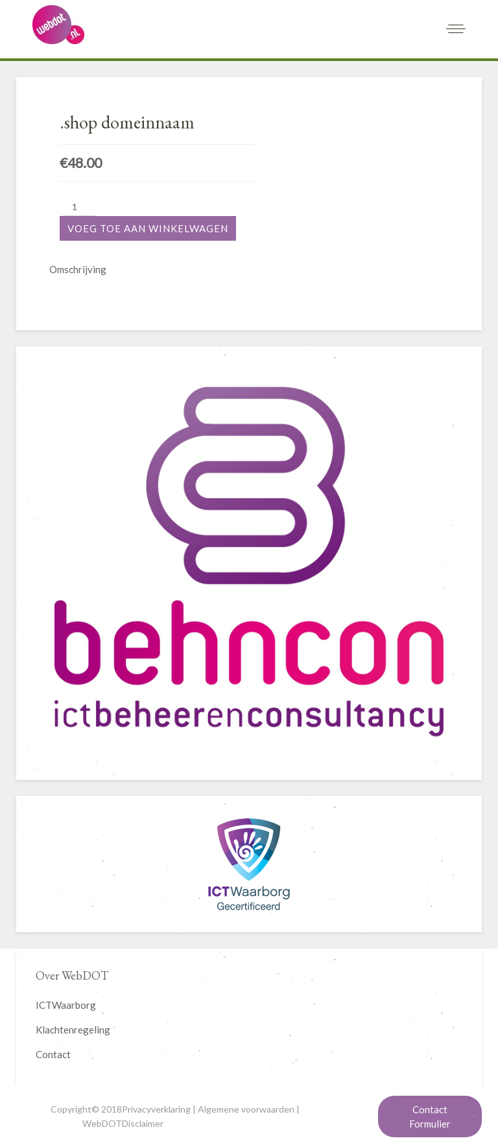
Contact (53, 1054)
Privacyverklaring (156, 1109)
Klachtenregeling (73, 1029)
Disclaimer (142, 1123)
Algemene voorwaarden (246, 1109)
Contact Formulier (430, 1116)
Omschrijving (77, 269)
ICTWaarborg (66, 1005)
